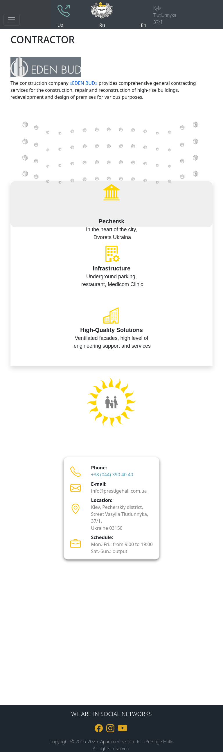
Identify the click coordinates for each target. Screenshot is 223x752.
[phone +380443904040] (63, 10)
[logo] (117, 9)
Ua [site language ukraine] (60, 25)
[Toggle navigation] (11, 20)
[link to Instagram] (112, 727)
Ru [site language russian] (102, 25)
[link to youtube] (123, 727)
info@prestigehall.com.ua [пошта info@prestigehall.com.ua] (119, 491)
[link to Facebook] (100, 727)
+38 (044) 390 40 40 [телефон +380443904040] (112, 474)
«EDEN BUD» (84, 83)
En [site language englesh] (143, 25)
